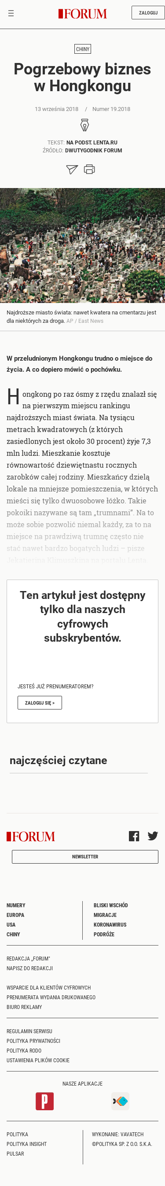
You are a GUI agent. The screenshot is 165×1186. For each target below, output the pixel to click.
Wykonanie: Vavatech (117, 1134)
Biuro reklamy (24, 1006)
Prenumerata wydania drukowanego (51, 997)
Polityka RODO (24, 1050)
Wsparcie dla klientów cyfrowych (49, 987)
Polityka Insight (27, 1143)
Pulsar (15, 1153)
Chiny (82, 48)
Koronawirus (110, 924)
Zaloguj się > (40, 702)
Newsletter (85, 856)
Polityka (17, 1134)
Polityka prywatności (33, 1040)
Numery (16, 905)
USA (11, 924)
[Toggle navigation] (11, 14)
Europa (15, 914)
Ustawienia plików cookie (38, 1060)
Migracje (105, 914)
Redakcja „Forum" (28, 958)
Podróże (104, 934)
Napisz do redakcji (30, 968)
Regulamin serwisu (29, 1031)
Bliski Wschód (111, 905)
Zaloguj (148, 12)
